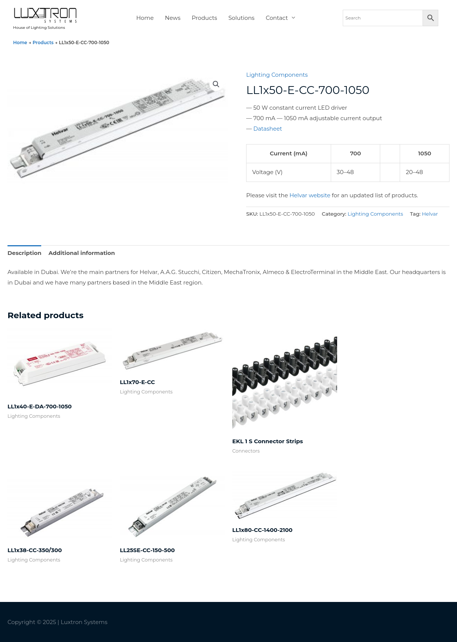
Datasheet (267, 129)
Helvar (430, 214)
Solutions (241, 18)
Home (145, 18)
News (173, 18)
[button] (216, 85)
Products (204, 18)
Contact (277, 18)
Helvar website (310, 195)
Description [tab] (24, 253)
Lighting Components (277, 75)
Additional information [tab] (82, 253)
